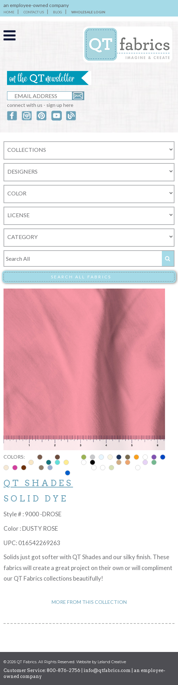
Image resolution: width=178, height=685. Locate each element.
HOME (9, 12)
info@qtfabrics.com (107, 670)
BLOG (57, 12)
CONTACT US (34, 12)
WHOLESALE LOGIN (88, 12)
